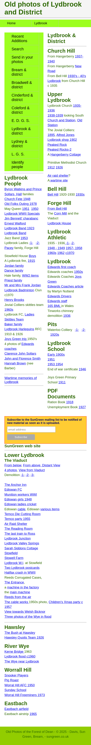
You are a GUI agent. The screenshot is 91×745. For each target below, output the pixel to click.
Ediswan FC (13, 489)
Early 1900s (56, 354)
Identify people (18, 164)
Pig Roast (11, 680)
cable (21, 509)
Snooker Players (16, 675)
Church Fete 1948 (17, 199)
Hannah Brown (15, 363)
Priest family (13, 280)
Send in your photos (22, 59)
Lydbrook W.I (13, 563)
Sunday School (15, 690)
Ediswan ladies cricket (20, 504)
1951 (25, 209)
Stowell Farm (13, 558)
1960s (8, 309)
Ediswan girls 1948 (18, 499)
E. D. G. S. (21, 121)
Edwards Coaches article (66, 286)
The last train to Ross (19, 533)
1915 (31, 261)
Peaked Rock (57, 145)
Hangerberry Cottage (65, 154)
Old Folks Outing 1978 (20, 204)
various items (49, 509)
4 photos (10, 470)
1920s (54, 334)
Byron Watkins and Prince (23, 189)
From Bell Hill (57, 208)
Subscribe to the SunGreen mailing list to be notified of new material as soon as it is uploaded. (44, 421)
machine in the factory (23, 587)
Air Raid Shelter (15, 524)
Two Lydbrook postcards (22, 568)
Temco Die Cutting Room (22, 514)
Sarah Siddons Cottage (21, 548)
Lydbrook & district (21, 131)
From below (12, 465)
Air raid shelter (58, 175)
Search (18, 49)
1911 (62, 382)
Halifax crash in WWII (19, 572)
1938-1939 (55, 115)
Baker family (13, 324)
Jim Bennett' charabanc (21, 218)
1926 (59, 167)
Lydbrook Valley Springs (21, 543)
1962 (61, 253)
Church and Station (61, 120)
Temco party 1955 (17, 519)
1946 (82, 369)
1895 (51, 135)
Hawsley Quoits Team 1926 (24, 637)
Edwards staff (57, 301)
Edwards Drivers (59, 296)
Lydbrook (40, 23)
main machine (20, 592)
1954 (59, 364)
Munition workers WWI (20, 494)
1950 (34, 209)
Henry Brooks (14, 300)
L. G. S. (18, 154)
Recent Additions (19, 38)
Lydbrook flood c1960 (19, 656)
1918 (69, 402)
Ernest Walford (15, 223)
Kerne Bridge (14, 651)
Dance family (13, 270)
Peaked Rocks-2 (59, 149)
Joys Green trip (15, 339)
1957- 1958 (74, 248)
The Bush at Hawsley (19, 633)
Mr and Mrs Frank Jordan (22, 285)
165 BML (54, 306)
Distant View (51, 465)
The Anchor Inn (15, 485)
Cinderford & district (22, 97)
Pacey (9, 248)
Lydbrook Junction (17, 538)
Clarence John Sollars (20, 353)
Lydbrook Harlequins (19, 329)
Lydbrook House (59, 223)
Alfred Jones (65, 135)
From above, (32, 465)
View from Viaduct (32, 470)
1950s (78, 272)
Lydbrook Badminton (19, 290)
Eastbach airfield (16, 709)
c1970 (69, 253)
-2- (38, 243)
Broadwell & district (22, 84)
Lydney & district (19, 143)
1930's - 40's (77, 76)
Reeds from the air (17, 597)
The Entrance (14, 582)
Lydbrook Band (15, 233)
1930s (80, 194)
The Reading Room (18, 528)
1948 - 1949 (56, 248)
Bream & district (19, 72)
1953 (24, 238)
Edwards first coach (62, 267)
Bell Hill (53, 194)
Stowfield (11, 553)
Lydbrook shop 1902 (62, 140)
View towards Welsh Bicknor (24, 611)
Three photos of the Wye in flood (27, 616)
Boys (32, 256)
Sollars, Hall (13, 194)
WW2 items (30, 275)
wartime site (59, 180)
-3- (32, 475)
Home (11, 23)
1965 (33, 714)
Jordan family (14, 266)
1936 (67, 316)
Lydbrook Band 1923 (19, 228)
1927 (82, 407)
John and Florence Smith (22, 358)
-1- (31, 243)
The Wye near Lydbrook (21, 661)
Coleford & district (21, 110)
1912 (51, 167)
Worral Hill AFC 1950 (19, 685)
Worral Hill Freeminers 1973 (24, 695)
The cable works (16, 602)
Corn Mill (60, 213)
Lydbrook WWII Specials (22, 213)
